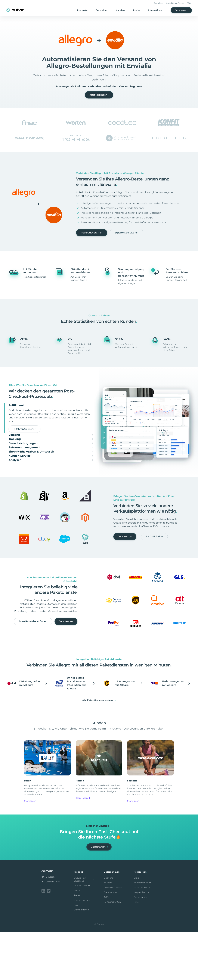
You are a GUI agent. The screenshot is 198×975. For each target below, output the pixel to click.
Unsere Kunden (82, 943)
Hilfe (136, 945)
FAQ (189, 3)
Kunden (120, 10)
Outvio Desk (82, 928)
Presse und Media (113, 930)
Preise (136, 10)
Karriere (108, 926)
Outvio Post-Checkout (84, 922)
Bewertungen (141, 940)
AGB (106, 940)
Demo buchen (81, 953)
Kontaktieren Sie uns (175, 3)
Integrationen (155, 10)
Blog (136, 921)
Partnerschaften (112, 945)
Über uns (108, 921)
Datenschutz (110, 935)
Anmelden (158, 3)
